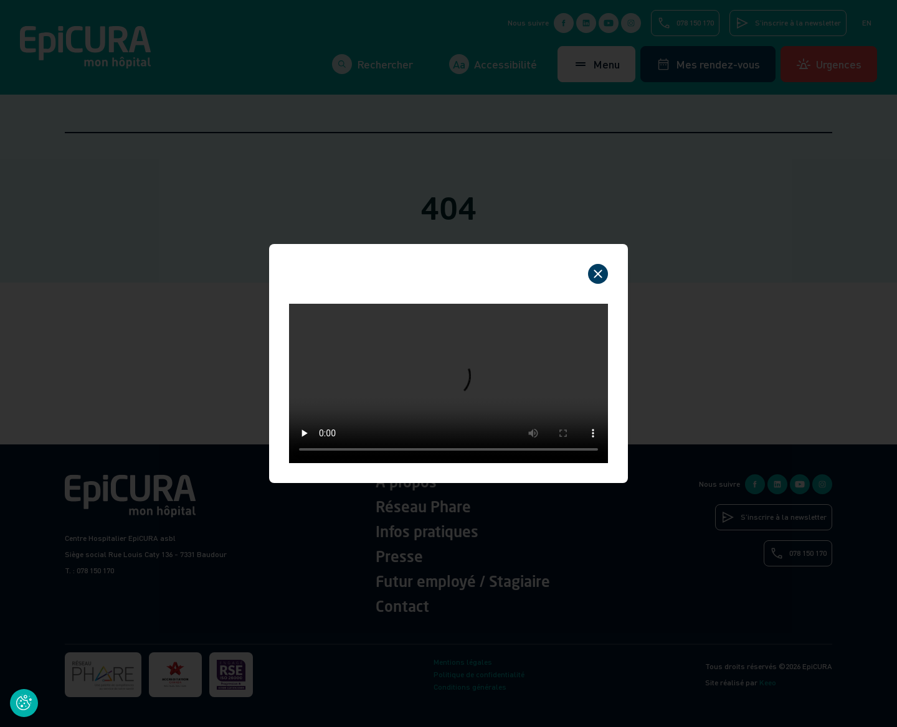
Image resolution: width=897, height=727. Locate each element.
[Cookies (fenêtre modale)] (24, 703)
